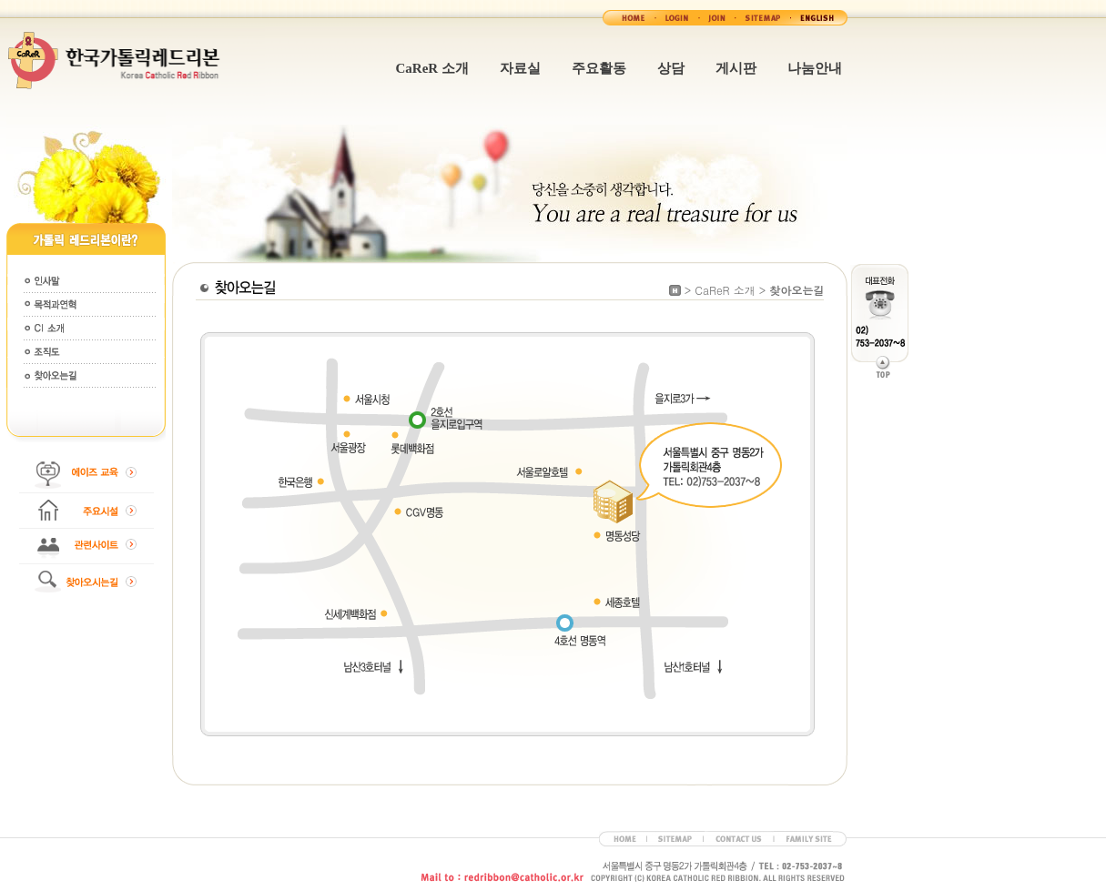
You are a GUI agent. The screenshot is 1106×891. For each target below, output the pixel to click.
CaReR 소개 (432, 68)
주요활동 (599, 68)
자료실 (520, 68)
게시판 (735, 68)
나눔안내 (814, 68)
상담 (671, 68)
